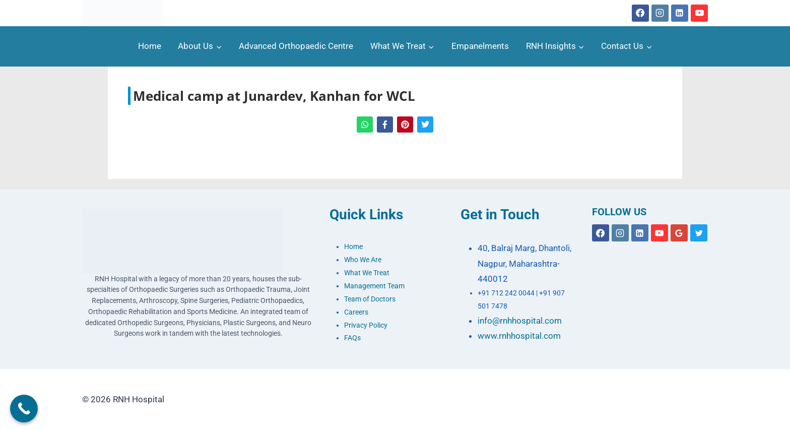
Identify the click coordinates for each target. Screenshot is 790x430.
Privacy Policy (365, 325)
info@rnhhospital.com (520, 321)
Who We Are (362, 260)
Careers (356, 312)
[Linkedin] (679, 13)
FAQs (352, 338)
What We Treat (366, 273)
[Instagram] (660, 13)
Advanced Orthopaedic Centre (296, 46)
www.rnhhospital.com (519, 336)
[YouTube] (699, 13)
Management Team (374, 286)
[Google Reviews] (679, 232)
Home (149, 46)
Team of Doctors (370, 299)
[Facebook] (640, 13)
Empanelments (480, 46)
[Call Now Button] (24, 408)
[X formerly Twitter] (698, 232)
